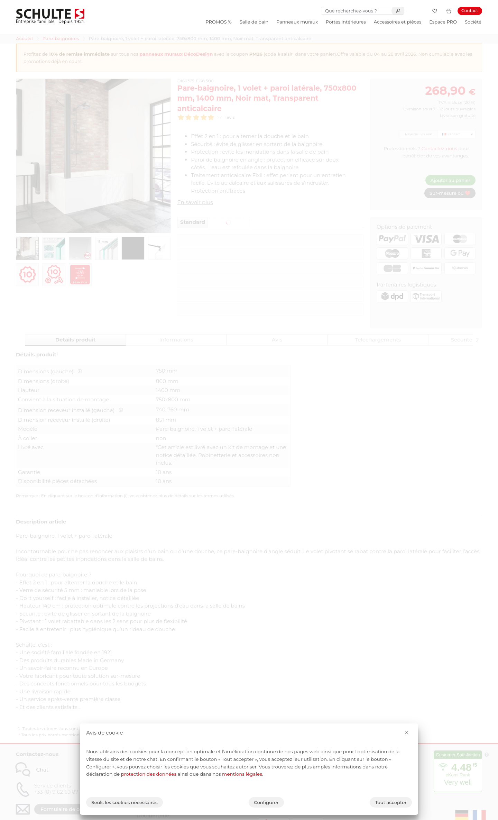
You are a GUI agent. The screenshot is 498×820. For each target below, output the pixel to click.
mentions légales (242, 774)
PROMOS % (218, 22)
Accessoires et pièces (398, 22)
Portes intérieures (346, 22)
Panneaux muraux (297, 22)
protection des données (148, 774)
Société (473, 22)
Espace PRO (443, 22)
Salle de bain (254, 22)
